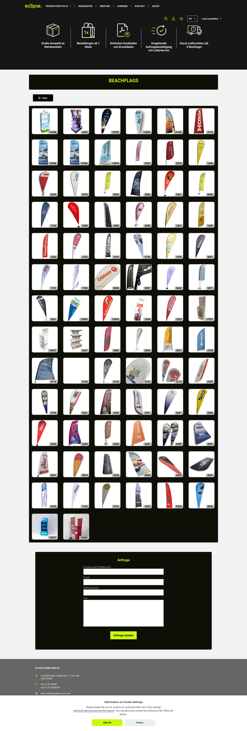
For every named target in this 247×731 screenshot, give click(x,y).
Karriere (122, 6)
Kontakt (140, 6)
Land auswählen (210, 19)
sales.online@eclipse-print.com (55, 693)
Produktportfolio (57, 6)
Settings (140, 722)
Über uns (105, 6)
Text (85, 598)
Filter (44, 98)
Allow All (107, 722)
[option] (123, 35)
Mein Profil (173, 18)
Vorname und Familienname (97, 567)
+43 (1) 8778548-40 (50, 687)
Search (165, 18)
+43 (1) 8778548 (48, 684)
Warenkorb (181, 18)
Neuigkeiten (85, 6)
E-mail (86, 577)
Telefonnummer (91, 588)
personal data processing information (94, 710)
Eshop (155, 6)
